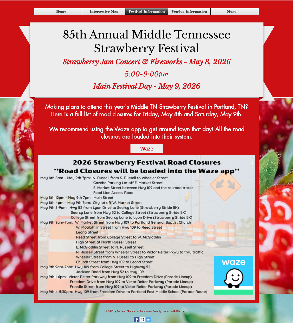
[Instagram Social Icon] (142, 319)
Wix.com (180, 311)
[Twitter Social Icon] (148, 319)
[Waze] (146, 148)
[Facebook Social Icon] (136, 319)
